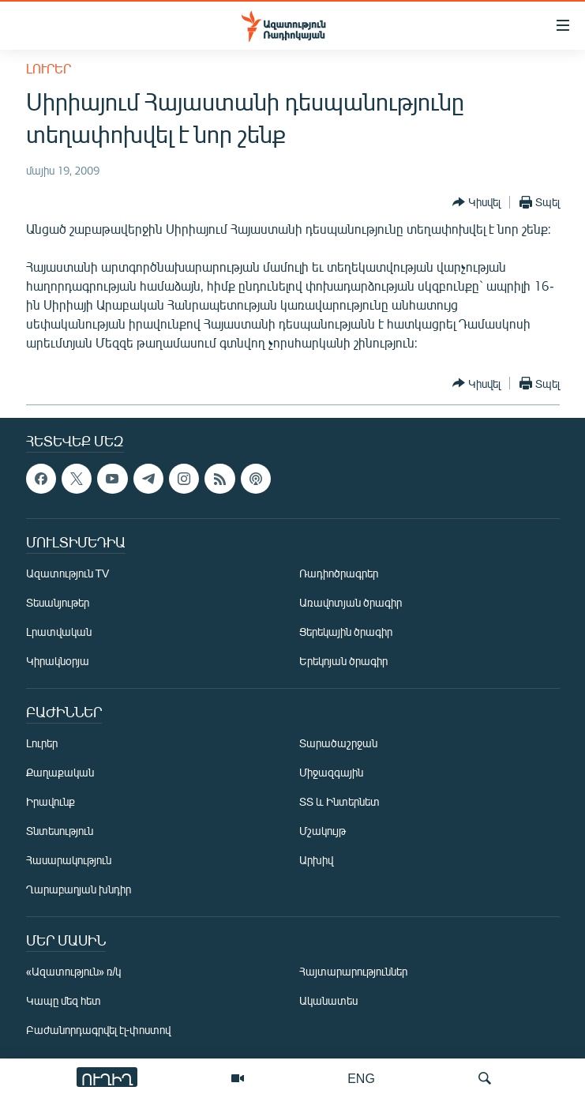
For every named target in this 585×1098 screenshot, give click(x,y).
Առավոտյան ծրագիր (350, 602)
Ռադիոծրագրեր (338, 573)
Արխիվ (316, 860)
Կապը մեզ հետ (63, 1000)
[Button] (476, 202)
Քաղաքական (60, 772)
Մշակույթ (322, 830)
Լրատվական (59, 631)
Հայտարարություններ (353, 971)
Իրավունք (50, 801)
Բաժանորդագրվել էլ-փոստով (98, 1029)
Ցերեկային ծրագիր (345, 631)
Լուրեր (48, 68)
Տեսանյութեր (57, 602)
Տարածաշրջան (338, 743)
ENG (361, 1077)
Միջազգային (331, 772)
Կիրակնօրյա (57, 660)
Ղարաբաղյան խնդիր (78, 889)
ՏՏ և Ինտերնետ (339, 801)
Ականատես (328, 1000)
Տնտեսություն (59, 830)
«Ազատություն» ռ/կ (74, 971)
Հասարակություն (68, 860)
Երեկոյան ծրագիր (343, 660)
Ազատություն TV (68, 573)
